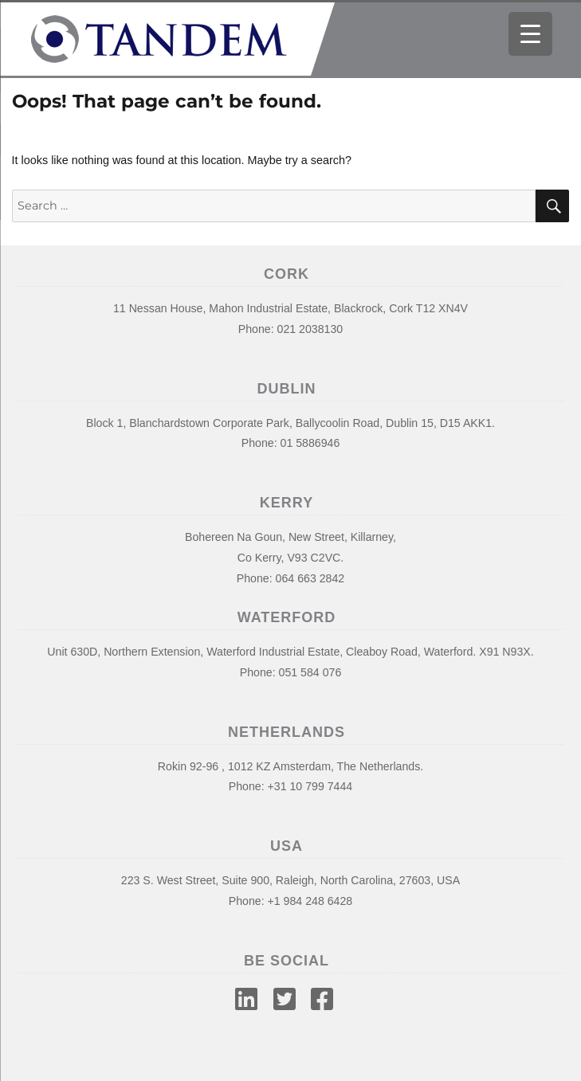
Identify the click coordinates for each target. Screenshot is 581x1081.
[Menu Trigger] (530, 34)
